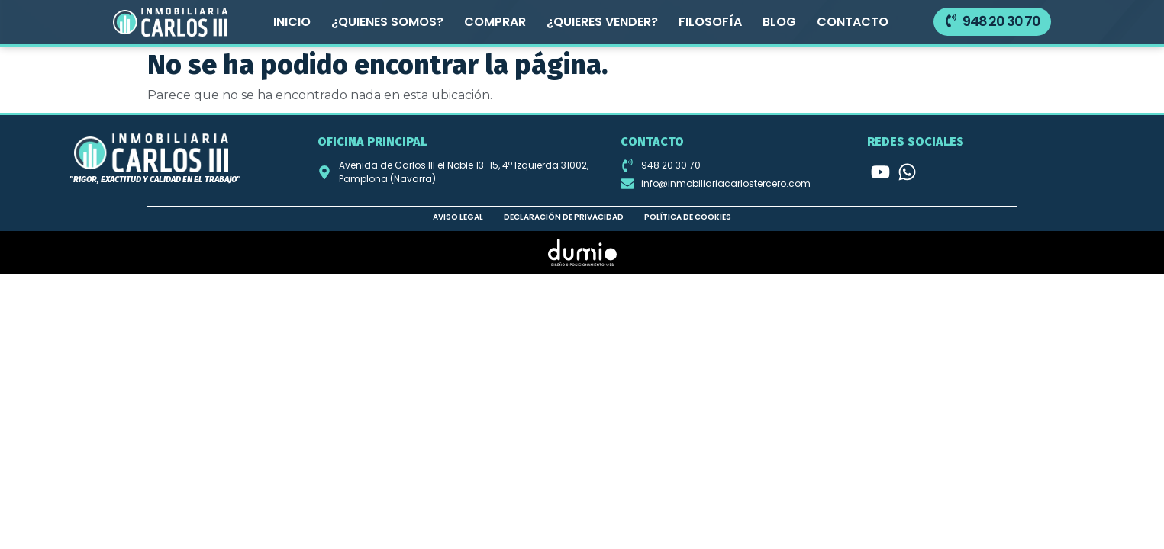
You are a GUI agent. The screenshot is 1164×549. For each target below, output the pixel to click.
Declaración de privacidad (564, 216)
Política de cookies (687, 216)
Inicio (292, 21)
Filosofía (710, 21)
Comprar (495, 21)
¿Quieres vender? (602, 21)
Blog (779, 21)
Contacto (852, 21)
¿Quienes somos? (387, 21)
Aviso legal (458, 216)
